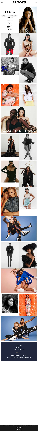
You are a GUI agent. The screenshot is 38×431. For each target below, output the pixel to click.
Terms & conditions (19, 370)
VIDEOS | (11, 15)
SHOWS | (16, 15)
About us (19, 366)
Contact (19, 368)
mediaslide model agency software (19, 377)
